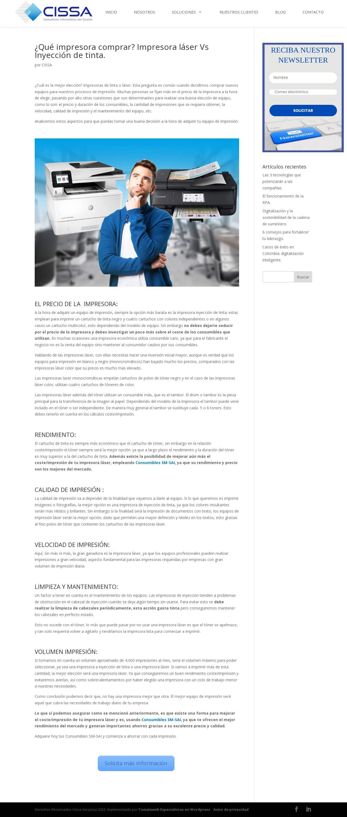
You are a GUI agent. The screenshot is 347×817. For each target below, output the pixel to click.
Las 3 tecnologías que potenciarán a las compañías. (281, 181)
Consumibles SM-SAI (155, 462)
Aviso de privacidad (231, 809)
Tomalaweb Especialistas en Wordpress (174, 809)
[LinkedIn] (308, 809)
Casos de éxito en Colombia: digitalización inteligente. (283, 253)
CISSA (47, 64)
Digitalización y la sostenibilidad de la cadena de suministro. (286, 217)
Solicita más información (136, 763)
